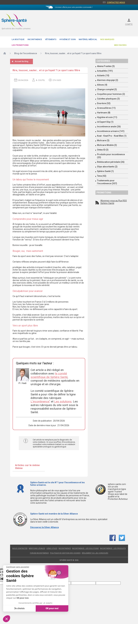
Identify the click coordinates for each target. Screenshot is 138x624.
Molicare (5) (103, 140)
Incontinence (34, 39)
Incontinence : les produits (113, 548)
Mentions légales (37, 548)
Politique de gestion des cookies (65, 553)
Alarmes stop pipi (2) (107, 80)
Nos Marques (107, 39)
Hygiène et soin (67, 39)
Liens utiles (51, 548)
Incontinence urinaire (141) (110, 131)
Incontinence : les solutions (85, 548)
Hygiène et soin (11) (107, 117)
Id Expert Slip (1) (105, 122)
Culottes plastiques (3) (108, 98)
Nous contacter (19, 548)
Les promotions (20, 45)
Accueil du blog (21, 61)
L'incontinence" (40, 401)
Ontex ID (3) (103, 149)
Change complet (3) (107, 89)
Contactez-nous (116, 2)
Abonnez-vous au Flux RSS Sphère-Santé (113, 201)
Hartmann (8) (103, 112)
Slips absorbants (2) (107, 166)
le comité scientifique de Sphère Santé (49, 375)
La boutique (18, 39)
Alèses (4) (102, 85)
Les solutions (63, 401)
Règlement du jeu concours (95, 553)
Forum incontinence (39, 553)
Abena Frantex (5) (106, 66)
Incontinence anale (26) (109, 126)
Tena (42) (101, 176)
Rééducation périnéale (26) (110, 162)
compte (129, 24)
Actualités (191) (105, 71)
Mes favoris (120, 45)
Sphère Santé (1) (105, 171)
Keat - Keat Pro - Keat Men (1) (112, 136)
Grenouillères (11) (106, 108)
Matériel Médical (88, 39)
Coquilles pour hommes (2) (111, 94)
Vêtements (50, 39)
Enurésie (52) (104, 103)
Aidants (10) (103, 75)
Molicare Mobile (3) (107, 145)
